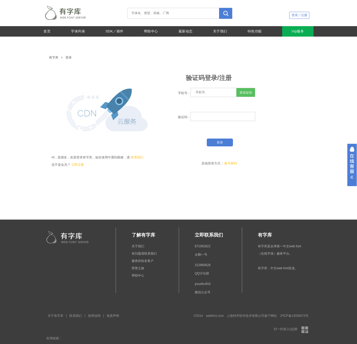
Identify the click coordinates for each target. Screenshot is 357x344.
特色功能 (255, 31)
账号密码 (230, 163)
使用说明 (94, 316)
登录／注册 (299, 15)
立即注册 (77, 165)
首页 (47, 31)
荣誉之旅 (138, 268)
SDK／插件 (114, 31)
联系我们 (137, 157)
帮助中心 (151, 31)
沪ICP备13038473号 (294, 316)
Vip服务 (298, 31)
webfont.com (215, 316)
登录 (68, 57)
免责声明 (113, 316)
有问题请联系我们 (144, 253)
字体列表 (78, 31)
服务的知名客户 (143, 261)
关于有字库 (55, 316)
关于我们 (220, 31)
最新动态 (185, 31)
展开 (352, 165)
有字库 (53, 57)
